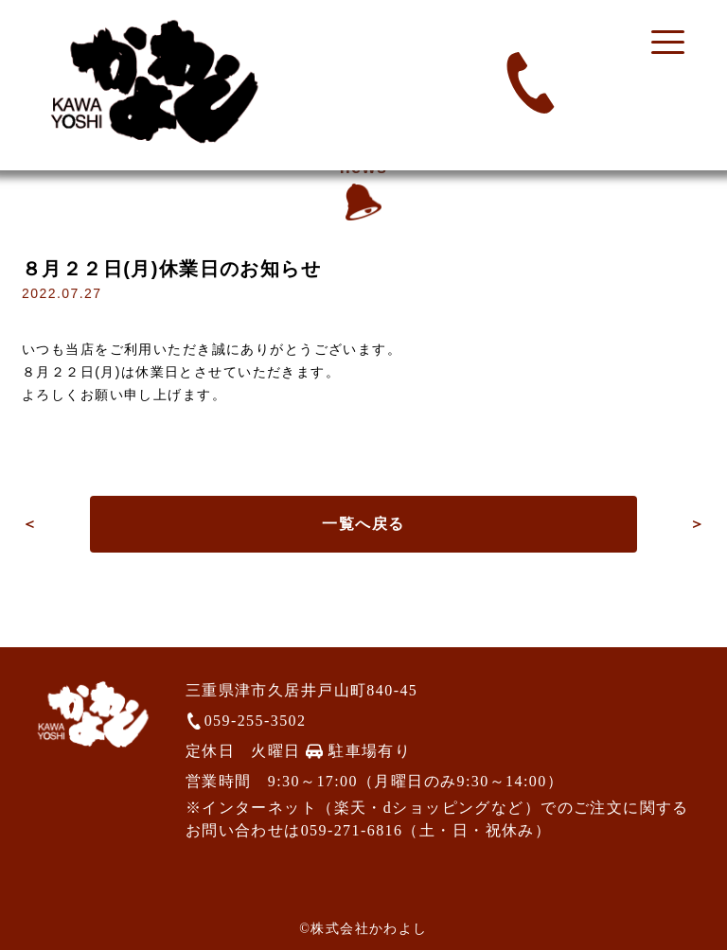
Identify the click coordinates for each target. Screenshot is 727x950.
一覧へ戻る (363, 524)
